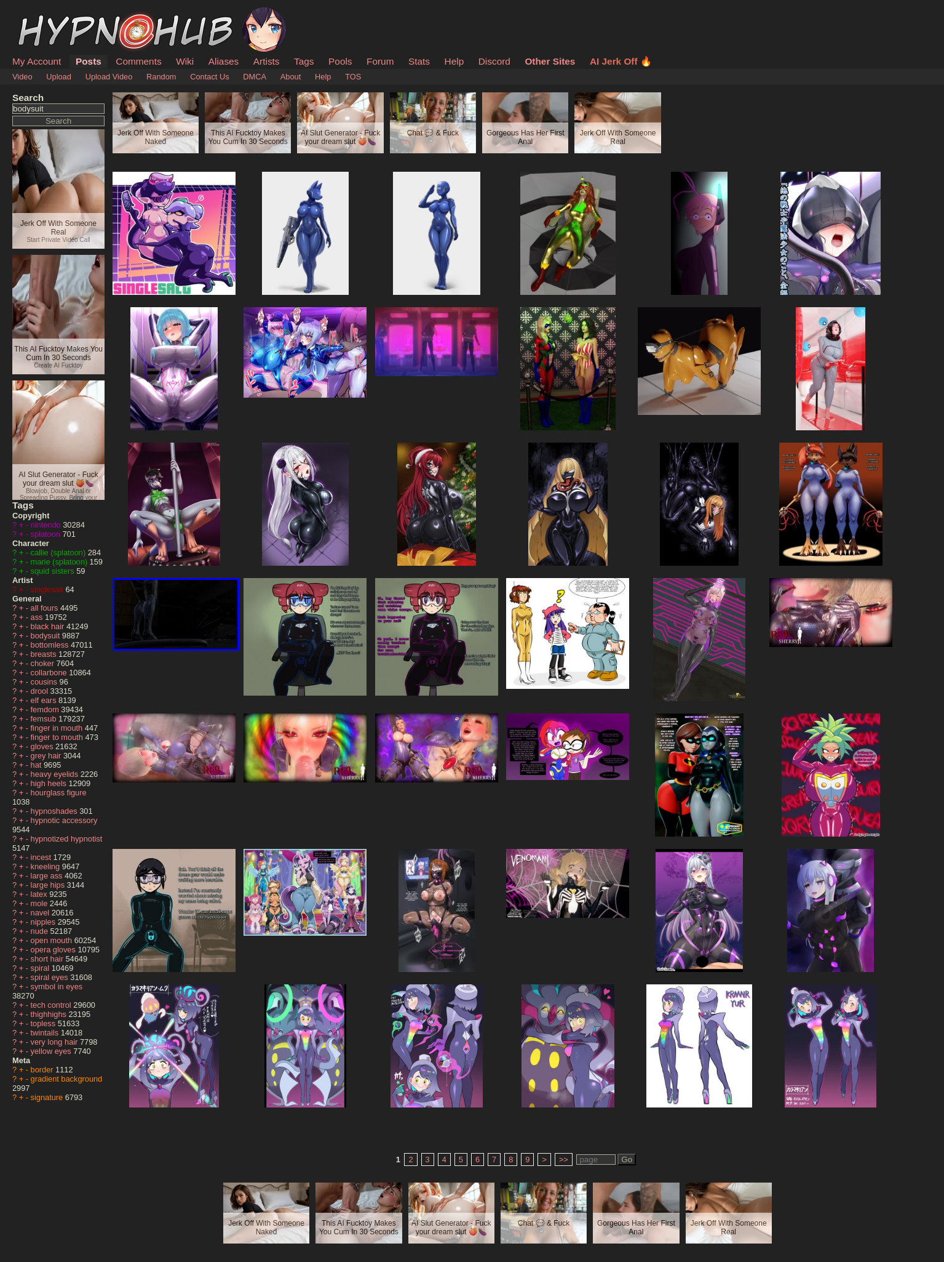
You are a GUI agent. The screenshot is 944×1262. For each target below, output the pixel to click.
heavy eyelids (56, 774)
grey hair (47, 755)
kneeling (46, 866)
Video (22, 76)
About (290, 76)
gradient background (67, 1078)
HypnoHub (46, 14)
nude (40, 931)
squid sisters (54, 571)
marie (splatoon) (60, 561)
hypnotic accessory (64, 820)
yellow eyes (52, 1051)
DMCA (254, 76)
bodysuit (46, 635)
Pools (340, 61)
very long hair (55, 1042)
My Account (36, 61)
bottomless (51, 644)
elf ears (45, 700)
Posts (88, 61)
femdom (46, 709)
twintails (46, 1032)
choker (44, 663)
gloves (43, 746)
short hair (48, 958)
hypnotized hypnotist (67, 838)
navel (41, 912)
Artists (266, 61)
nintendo (47, 524)
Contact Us (209, 76)
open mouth (52, 940)
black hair (48, 626)
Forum (380, 61)
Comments (138, 61)
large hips (49, 885)
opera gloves (54, 949)
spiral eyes (51, 977)
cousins (45, 681)
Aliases (223, 61)
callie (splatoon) (59, 552)
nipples (44, 921)
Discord (494, 61)
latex (40, 894)
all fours (45, 608)
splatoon (47, 534)
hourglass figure (59, 792)
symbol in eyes (57, 986)
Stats (419, 61)
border (43, 1069)
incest (42, 857)
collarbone (50, 672)
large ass (48, 875)
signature (48, 1097)
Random (161, 76)
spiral (41, 968)
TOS (353, 76)
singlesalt (48, 589)
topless (44, 1023)
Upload (58, 76)
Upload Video (109, 76)
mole (40, 903)
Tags (304, 61)
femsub (45, 718)
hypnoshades (55, 811)
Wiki (185, 61)
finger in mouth (58, 728)
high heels (50, 783)
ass (38, 617)
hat (37, 765)
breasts (45, 654)
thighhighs (50, 1014)
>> (563, 1159)
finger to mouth (58, 737)
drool (40, 691)
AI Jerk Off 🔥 (621, 61)
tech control (52, 1005)
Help (454, 61)
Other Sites (550, 61)
